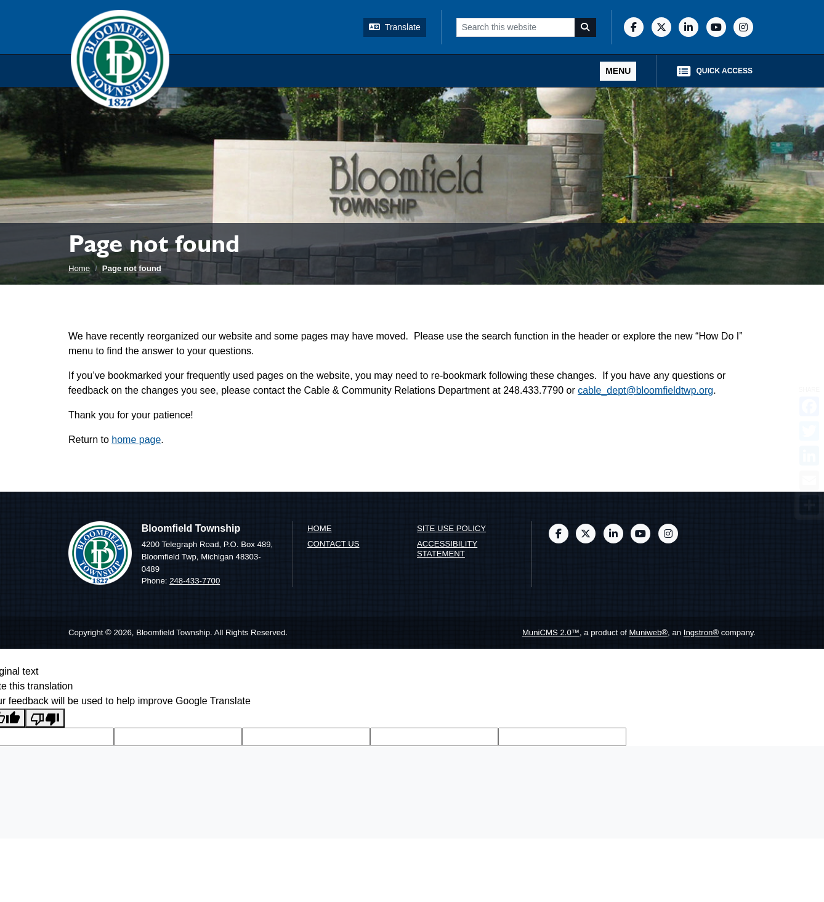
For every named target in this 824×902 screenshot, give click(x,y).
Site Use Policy (451, 528)
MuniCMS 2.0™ (551, 632)
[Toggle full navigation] (618, 71)
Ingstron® (701, 632)
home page (136, 439)
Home (79, 268)
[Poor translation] (45, 718)
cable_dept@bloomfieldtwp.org (645, 390)
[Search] (586, 27)
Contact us (333, 543)
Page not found (131, 268)
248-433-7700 (194, 580)
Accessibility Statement (447, 549)
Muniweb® (648, 632)
